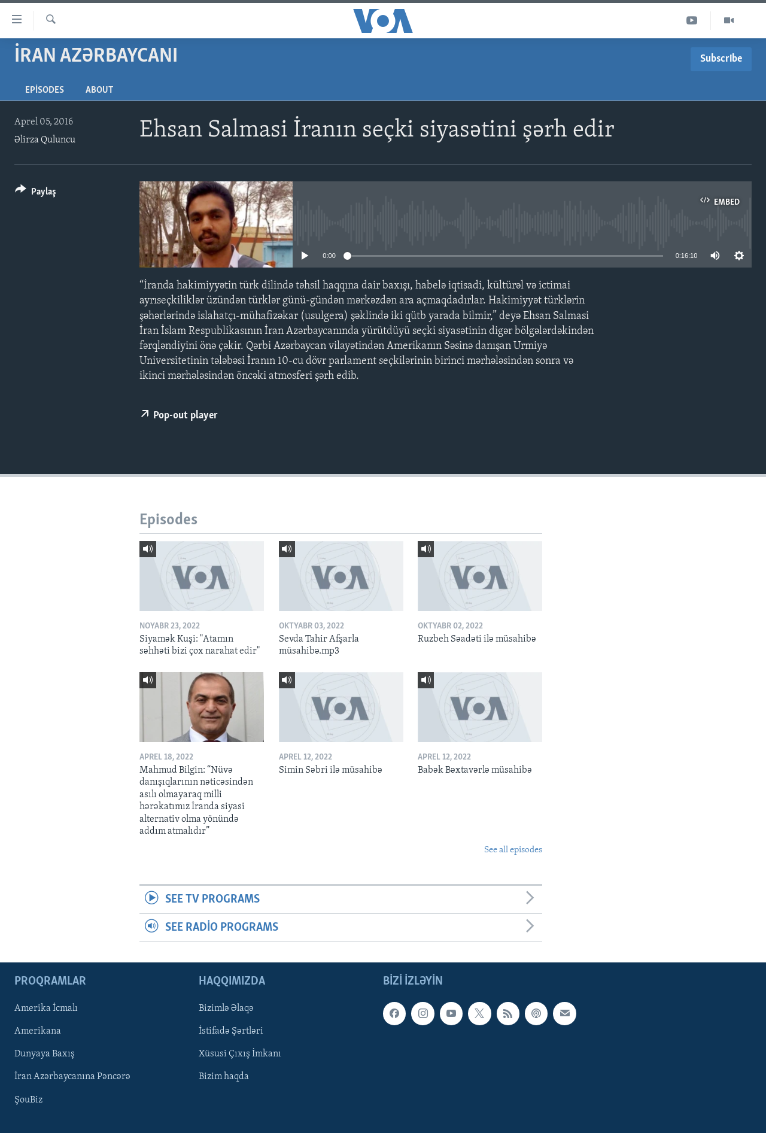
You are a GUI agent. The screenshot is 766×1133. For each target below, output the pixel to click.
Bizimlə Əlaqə (226, 1009)
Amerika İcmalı (46, 1009)
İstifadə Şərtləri (231, 1032)
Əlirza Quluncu (44, 140)
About (99, 90)
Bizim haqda (224, 1077)
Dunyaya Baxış (44, 1054)
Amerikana (37, 1032)
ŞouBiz (28, 1100)
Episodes (44, 90)
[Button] (35, 193)
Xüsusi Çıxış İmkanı (240, 1054)
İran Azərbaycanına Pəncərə (72, 1077)
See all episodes (513, 850)
